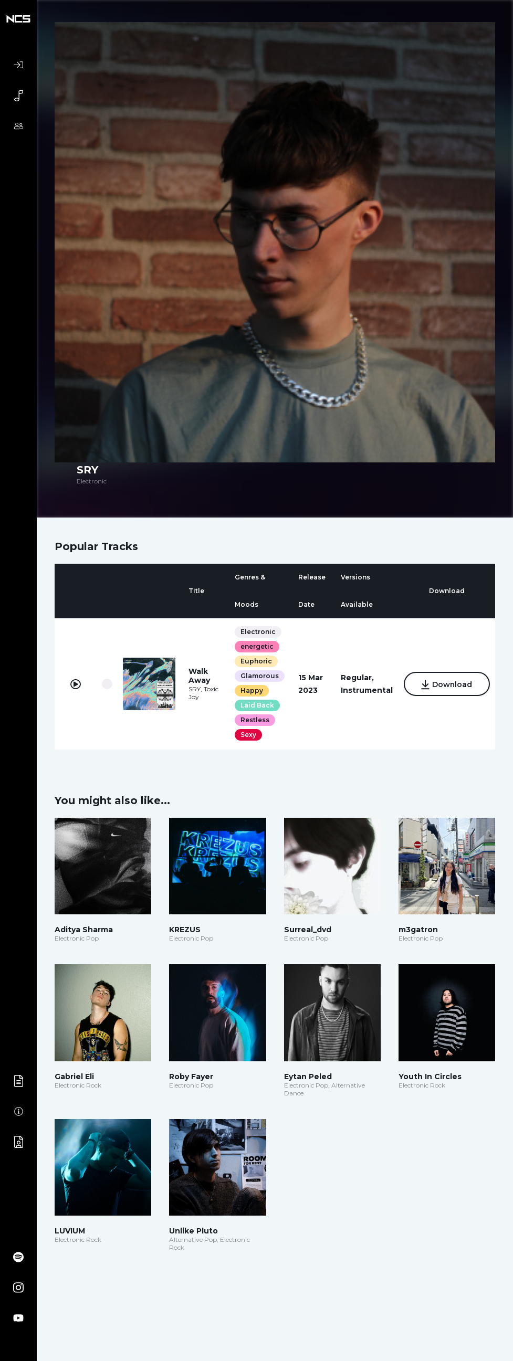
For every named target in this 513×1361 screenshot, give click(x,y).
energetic (256, 646)
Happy (251, 690)
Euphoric (255, 661)
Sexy (248, 734)
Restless (254, 720)
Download (446, 685)
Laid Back (257, 705)
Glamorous (259, 676)
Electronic (257, 632)
